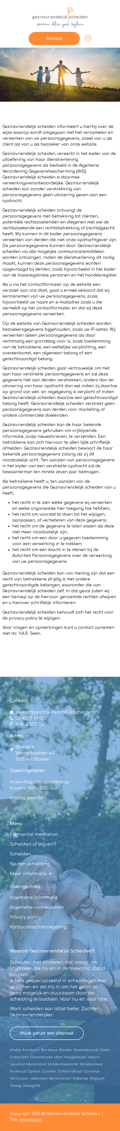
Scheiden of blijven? (33, 844)
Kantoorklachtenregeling (38, 926)
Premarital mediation (34, 834)
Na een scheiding (30, 863)
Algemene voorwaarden (37, 907)
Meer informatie (31, 873)
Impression (31, 1119)
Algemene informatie (34, 897)
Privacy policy (25, 917)
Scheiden (20, 854)
